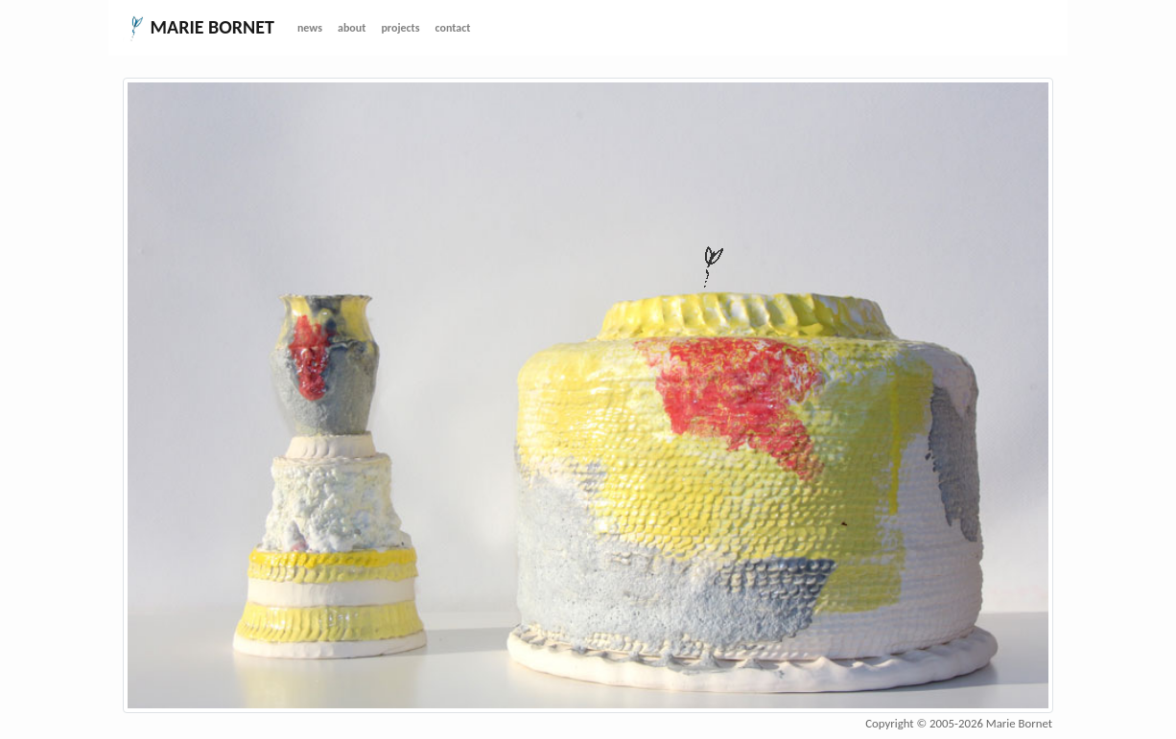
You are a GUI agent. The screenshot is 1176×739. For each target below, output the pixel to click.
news (309, 28)
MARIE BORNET (198, 28)
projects (400, 28)
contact (453, 28)
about (351, 28)
